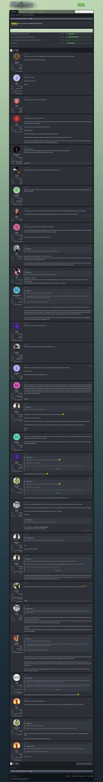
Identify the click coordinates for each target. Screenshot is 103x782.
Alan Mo (13, 25)
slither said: (28, 248)
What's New (24, 11)
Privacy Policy (81, 776)
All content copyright (18, 779)
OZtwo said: (28, 723)
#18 (91, 434)
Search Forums (18, 15)
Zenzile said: (28, 272)
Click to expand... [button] (58, 468)
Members (42, 11)
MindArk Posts (31, 15)
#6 (91, 167)
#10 (91, 245)
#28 (91, 698)
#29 (91, 720)
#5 (91, 146)
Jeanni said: (28, 407)
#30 (91, 743)
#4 (91, 116)
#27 (91, 674)
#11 (91, 269)
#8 (91, 208)
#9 (91, 224)
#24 (91, 583)
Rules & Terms (74, 776)
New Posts (12, 15)
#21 (91, 502)
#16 (91, 382)
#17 (91, 403)
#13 (91, 323)
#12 (91, 287)
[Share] (89, 54)
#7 (91, 187)
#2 (91, 75)
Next (17, 50)
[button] (17, 11)
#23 (91, 555)
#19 (91, 454)
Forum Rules (24, 15)
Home (89, 776)
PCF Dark (13, 776)
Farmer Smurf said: (29, 537)
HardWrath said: (29, 678)
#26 (91, 635)
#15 (91, 365)
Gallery (33, 11)
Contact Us (68, 776)
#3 (91, 97)
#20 (91, 478)
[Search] (92, 5)
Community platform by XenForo (20, 778)
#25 (91, 605)
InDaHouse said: (29, 457)
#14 (91, 344)
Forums (14, 11)
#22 (91, 534)
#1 (91, 54)
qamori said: (28, 558)
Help (86, 776)
